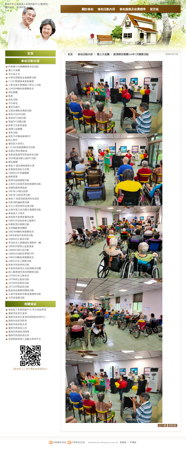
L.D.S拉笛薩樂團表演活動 (21, 147)
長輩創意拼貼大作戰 (18, 169)
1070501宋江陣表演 (18, 275)
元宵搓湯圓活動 (16, 297)
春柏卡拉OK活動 (17, 114)
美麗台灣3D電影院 (18, 151)
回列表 (172, 425)
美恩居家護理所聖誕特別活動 (23, 154)
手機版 (133, 442)
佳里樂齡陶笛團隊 (17, 228)
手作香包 (13, 103)
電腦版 (123, 442)
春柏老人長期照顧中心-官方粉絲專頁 (27, 309)
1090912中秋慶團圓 (18, 173)
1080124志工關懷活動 (19, 261)
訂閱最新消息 (59, 442)
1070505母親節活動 (18, 283)
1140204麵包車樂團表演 (21, 88)
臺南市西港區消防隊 (18, 331)
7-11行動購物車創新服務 (21, 81)
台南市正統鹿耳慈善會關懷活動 (24, 184)
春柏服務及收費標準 (133, 9)
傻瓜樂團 (13, 162)
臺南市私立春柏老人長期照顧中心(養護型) (26, 4)
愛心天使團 (103, 54)
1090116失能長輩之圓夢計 (22, 220)
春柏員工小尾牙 (16, 213)
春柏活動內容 (106, 9)
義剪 (10, 96)
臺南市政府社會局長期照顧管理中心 (27, 317)
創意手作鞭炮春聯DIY (19, 136)
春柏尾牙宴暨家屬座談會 (21, 217)
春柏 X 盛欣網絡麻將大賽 (21, 165)
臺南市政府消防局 (17, 320)
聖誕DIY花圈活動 (17, 121)
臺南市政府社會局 (17, 313)
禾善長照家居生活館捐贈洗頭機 (24, 268)
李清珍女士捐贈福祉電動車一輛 (24, 242)
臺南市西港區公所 (17, 328)
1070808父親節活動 (18, 279)
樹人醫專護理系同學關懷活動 (23, 272)
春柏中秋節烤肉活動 (18, 264)
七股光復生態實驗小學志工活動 (24, 85)
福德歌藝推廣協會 (17, 187)
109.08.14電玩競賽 (18, 191)
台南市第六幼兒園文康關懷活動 (24, 209)
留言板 (154, 9)
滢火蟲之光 (14, 74)
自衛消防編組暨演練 (18, 202)
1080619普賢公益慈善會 (21, 246)
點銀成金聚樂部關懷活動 (21, 290)
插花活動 (13, 99)
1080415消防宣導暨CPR (21, 253)
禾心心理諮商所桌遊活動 (21, 206)
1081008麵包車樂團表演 (21, 231)
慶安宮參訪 (14, 107)
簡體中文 (176, 3)
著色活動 (13, 132)
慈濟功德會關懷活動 (18, 180)
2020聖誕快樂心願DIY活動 (22, 158)
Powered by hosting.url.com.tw (103, 442)
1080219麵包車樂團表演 (21, 257)
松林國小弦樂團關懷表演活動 (23, 66)
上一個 (162, 425)
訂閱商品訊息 (78, 442)
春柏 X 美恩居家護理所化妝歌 (23, 198)
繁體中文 (164, 3)
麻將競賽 (13, 176)
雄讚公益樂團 (15, 129)
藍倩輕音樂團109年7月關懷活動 (131, 54)
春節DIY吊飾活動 (17, 118)
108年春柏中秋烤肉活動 (20, 235)
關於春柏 (87, 9)
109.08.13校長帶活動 (19, 195)
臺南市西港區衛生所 (18, 335)
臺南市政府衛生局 (17, 324)
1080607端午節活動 (18, 250)
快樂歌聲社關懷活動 (18, 224)
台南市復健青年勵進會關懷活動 (24, 294)
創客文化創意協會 (17, 125)
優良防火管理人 (16, 143)
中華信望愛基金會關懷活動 (22, 77)
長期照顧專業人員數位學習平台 (24, 339)
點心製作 (13, 140)
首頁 (70, 54)
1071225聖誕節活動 (18, 286)
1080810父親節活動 (18, 239)
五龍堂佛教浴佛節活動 (20, 110)
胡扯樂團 (13, 92)
